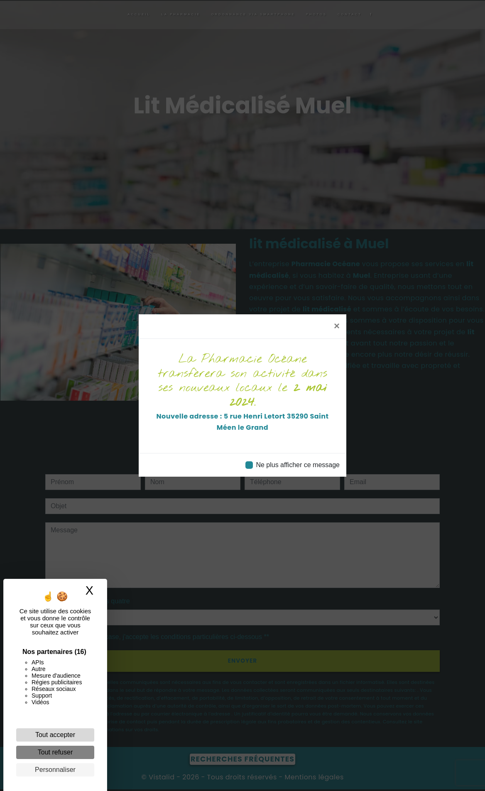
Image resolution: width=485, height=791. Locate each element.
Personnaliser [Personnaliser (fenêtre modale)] (55, 769)
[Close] (336, 326)
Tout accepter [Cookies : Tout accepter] (55, 734)
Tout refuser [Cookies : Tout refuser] (55, 752)
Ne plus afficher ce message (298, 464)
